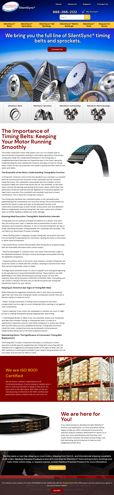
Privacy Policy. (68, 483)
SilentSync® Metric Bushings (69, 25)
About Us (72, 4)
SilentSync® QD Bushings (46, 25)
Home (58, 4)
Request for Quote (104, 25)
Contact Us (102, 4)
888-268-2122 (65, 12)
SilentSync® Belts (9, 25)
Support (87, 4)
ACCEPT (57, 490)
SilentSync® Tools (89, 25)
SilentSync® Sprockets (26, 25)
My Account (92, 11)
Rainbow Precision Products (28, 459)
